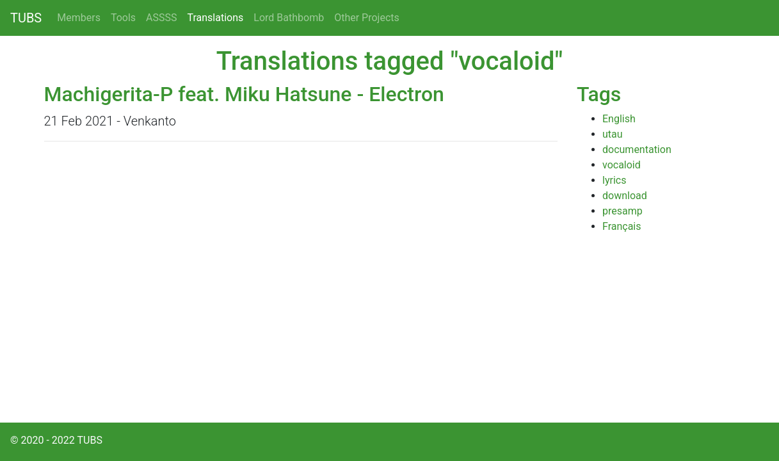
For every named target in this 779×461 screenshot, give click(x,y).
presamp (622, 211)
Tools (123, 18)
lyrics (614, 180)
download (624, 196)
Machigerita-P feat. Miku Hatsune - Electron (244, 94)
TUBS (26, 18)
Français (621, 226)
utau (612, 134)
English (619, 119)
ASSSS (161, 18)
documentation (636, 149)
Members (78, 18)
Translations (216, 18)
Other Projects (366, 18)
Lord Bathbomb (288, 18)
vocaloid (621, 165)
